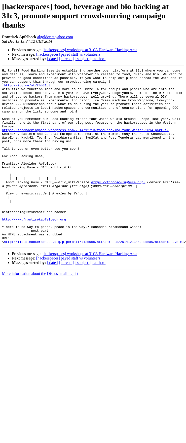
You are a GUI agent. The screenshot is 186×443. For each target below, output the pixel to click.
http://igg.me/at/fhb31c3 (27, 89)
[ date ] (52, 59)
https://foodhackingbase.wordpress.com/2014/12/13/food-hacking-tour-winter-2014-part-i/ (85, 142)
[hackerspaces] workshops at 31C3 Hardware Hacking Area (89, 50)
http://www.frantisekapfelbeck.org (34, 250)
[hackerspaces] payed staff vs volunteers (68, 54)
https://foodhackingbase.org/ (118, 205)
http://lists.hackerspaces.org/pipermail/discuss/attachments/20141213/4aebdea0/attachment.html (94, 276)
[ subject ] (83, 59)
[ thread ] (66, 59)
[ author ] (99, 59)
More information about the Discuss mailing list (40, 308)
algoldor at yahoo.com (55, 37)
